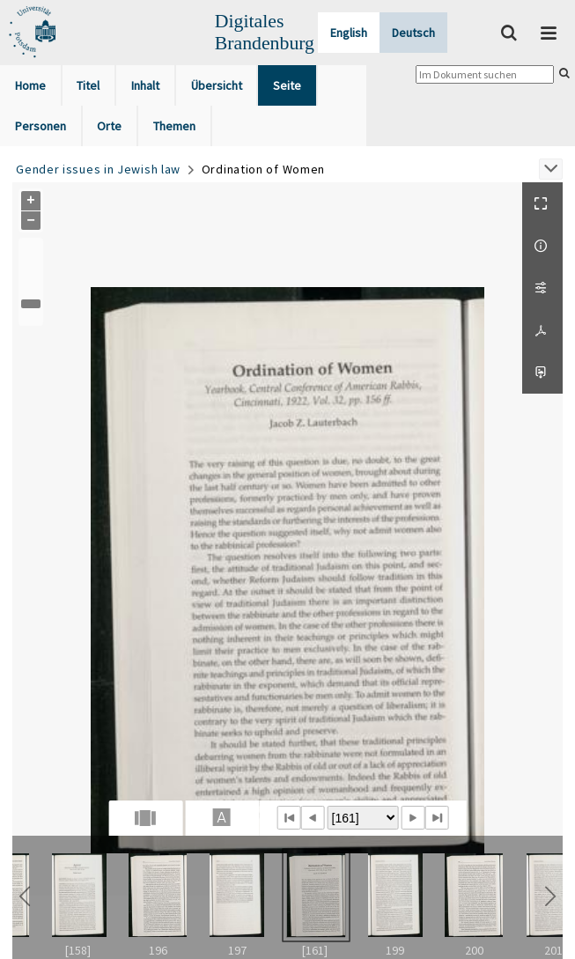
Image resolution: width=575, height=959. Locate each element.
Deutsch (413, 33)
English (348, 33)
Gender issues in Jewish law (98, 169)
